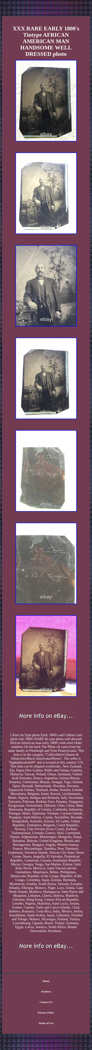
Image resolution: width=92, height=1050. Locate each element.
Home (45, 980)
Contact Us (45, 1002)
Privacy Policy (46, 1012)
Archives (46, 991)
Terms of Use (46, 1023)
